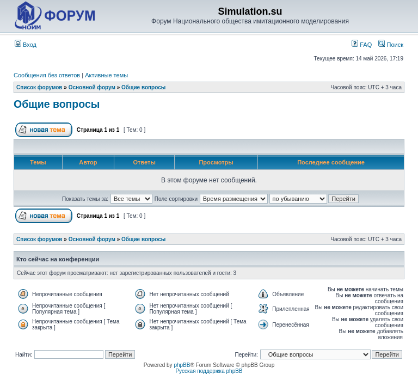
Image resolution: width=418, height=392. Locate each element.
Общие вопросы (143, 87)
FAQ (362, 44)
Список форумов (39, 87)
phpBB (182, 365)
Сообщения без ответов (47, 75)
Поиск (390, 44)
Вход (25, 44)
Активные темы (106, 75)
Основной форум (92, 87)
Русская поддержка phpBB (208, 371)
